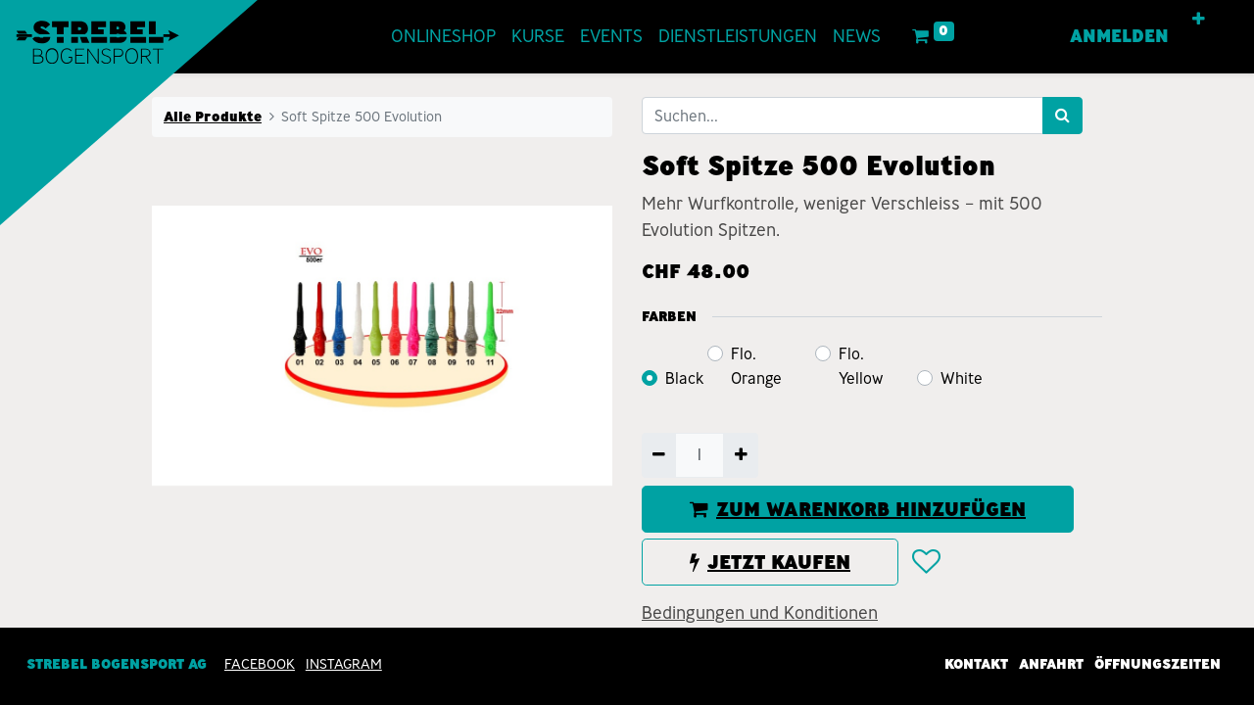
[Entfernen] (659, 455)
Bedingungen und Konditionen (760, 613)
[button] (1198, 19)
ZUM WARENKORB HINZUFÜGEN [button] (858, 509)
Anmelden (1119, 36)
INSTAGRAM (344, 664)
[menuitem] (443, 37)
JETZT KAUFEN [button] (770, 562)
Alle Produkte (213, 116)
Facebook (259, 664)
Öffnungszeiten (1157, 664)
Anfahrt (1051, 664)
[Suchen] (1062, 115)
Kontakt (976, 664)
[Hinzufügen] (740, 455)
